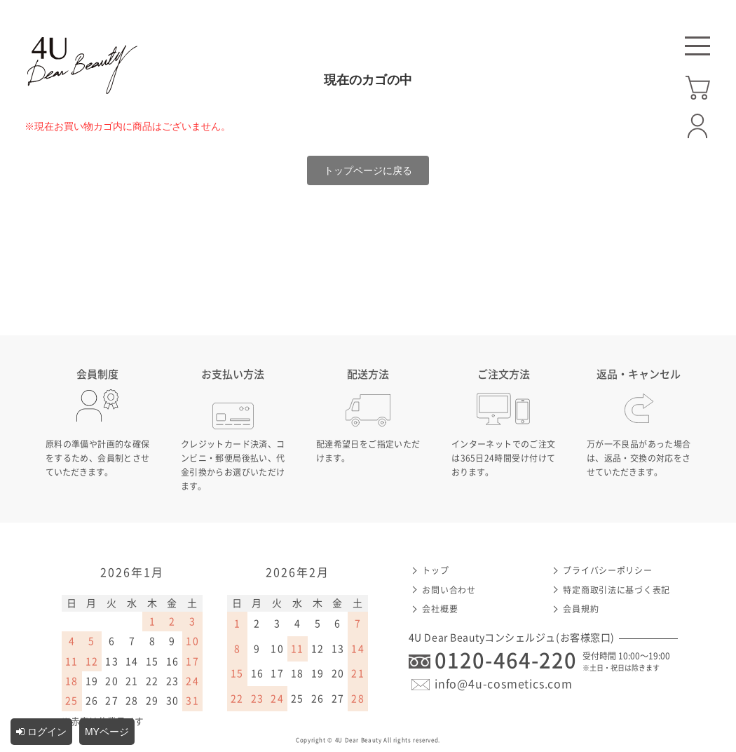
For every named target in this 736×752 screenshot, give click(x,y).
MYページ (107, 731)
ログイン (41, 731)
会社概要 (440, 609)
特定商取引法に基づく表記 (616, 590)
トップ (435, 570)
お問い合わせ (448, 590)
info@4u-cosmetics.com (504, 684)
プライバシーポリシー (607, 570)
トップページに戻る (368, 170)
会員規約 (581, 609)
